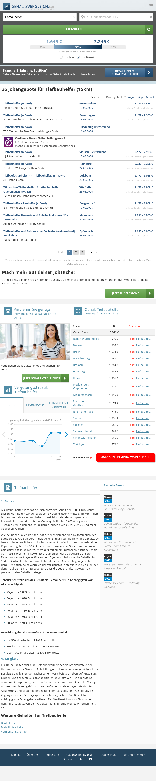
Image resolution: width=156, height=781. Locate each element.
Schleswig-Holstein (85, 438)
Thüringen (79, 444)
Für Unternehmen (134, 755)
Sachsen (78, 424)
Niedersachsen (82, 395)
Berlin (77, 352)
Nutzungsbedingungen (79, 755)
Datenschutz (108, 755)
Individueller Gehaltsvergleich (124, 457)
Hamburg (79, 371)
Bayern (77, 345)
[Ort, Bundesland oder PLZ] (116, 17)
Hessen (77, 378)
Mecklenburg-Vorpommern (81, 386)
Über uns (32, 755)
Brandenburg (81, 358)
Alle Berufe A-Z (81, 457)
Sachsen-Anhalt (83, 431)
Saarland (78, 418)
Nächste (93, 252)
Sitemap (68, 759)
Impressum (52, 755)
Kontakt (16, 755)
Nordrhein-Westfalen (80, 403)
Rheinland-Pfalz (83, 411)
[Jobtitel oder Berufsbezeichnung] (40, 17)
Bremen (78, 365)
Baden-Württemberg (86, 339)
